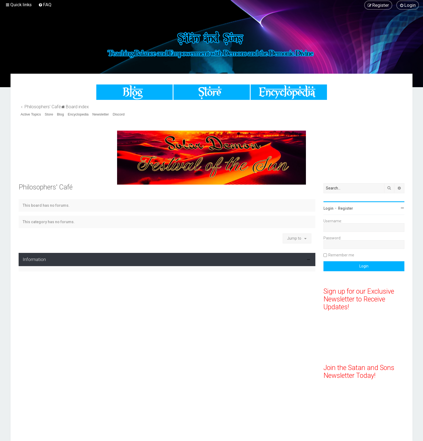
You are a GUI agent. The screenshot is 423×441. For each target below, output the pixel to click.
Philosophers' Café (46, 187)
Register (345, 208)
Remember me (341, 255)
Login (328, 208)
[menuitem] (45, 5)
